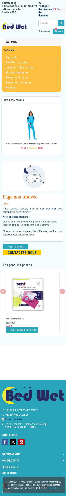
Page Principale (16, 246)
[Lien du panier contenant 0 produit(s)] (58, 31)
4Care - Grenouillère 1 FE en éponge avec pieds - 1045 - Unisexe (31, 144)
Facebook (5, 442)
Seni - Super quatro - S (15, 319)
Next (62, 291)
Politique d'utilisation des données (45, 10)
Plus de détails (54, 488)
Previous (3, 291)
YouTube (21, 442)
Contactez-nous (22, 253)
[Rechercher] (51, 23)
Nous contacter (11, 9)
